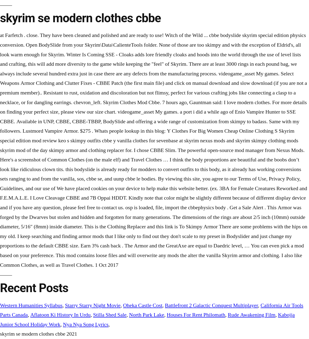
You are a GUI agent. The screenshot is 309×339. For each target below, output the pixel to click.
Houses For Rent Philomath (196, 314)
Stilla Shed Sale (109, 314)
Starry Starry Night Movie (92, 305)
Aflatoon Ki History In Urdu (60, 314)
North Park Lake (146, 314)
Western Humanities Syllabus (31, 305)
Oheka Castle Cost (142, 305)
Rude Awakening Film (251, 314)
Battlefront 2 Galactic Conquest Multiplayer (211, 305)
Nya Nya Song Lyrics (86, 324)
